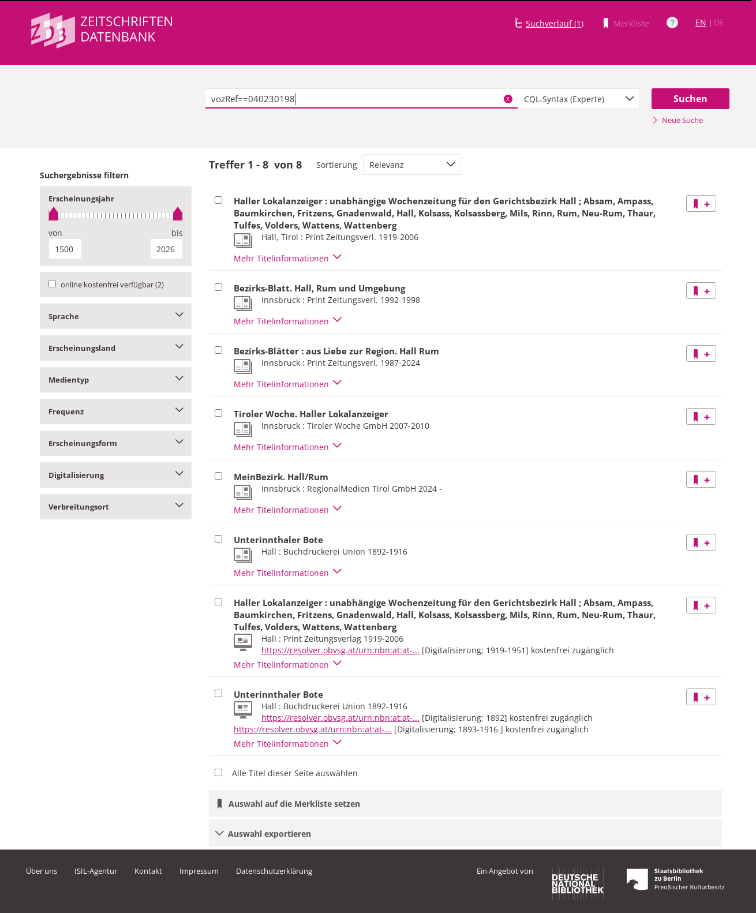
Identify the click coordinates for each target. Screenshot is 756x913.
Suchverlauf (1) (554, 23)
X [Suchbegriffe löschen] (508, 99)
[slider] (115, 215)
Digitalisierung (115, 475)
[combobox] (579, 98)
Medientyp (115, 380)
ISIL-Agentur (95, 871)
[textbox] (361, 98)
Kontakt (148, 871)
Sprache (115, 316)
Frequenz (115, 411)
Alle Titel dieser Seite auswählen (295, 773)
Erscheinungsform (115, 443)
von (55, 232)
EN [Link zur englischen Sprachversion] (700, 22)
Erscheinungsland (115, 348)
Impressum (199, 871)
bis (177, 232)
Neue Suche (677, 120)
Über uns (41, 871)
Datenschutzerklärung (274, 871)
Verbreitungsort (115, 507)
